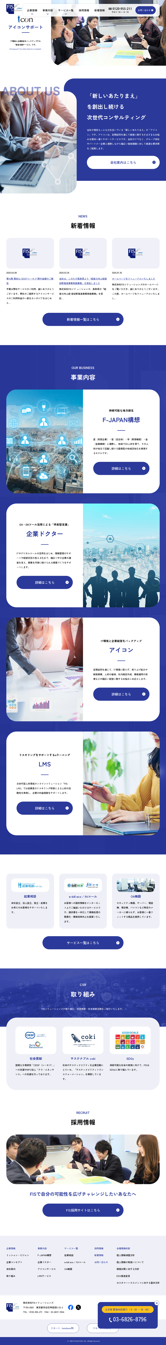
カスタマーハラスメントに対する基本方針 (138, 1282)
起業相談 (68, 1255)
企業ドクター (44, 1262)
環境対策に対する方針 (128, 1269)
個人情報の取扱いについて (130, 1262)
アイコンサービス (47, 1269)
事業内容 (47, 10)
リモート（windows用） (63, 1328)
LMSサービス (44, 1276)
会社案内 (10, 1269)
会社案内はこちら (123, 162)
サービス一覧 (66, 10)
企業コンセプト (14, 1262)
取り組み (10, 1276)
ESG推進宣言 (123, 1276)
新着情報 (99, 10)
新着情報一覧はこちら (83, 319)
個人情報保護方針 (126, 1255)
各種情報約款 (123, 1248)
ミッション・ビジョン (17, 1255)
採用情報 (84, 10)
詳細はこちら (121, 468)
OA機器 (68, 1269)
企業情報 (32, 10)
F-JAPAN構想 (44, 1255)
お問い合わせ (144, 10)
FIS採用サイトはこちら (83, 1210)
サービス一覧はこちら (83, 942)
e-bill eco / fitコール (75, 1262)
